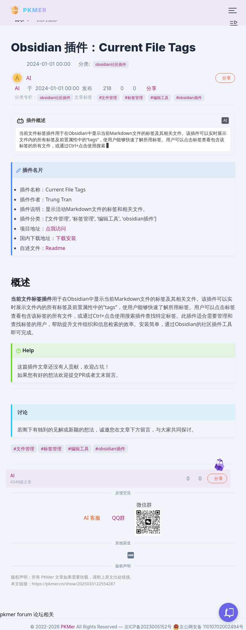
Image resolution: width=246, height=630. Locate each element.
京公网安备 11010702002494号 (208, 627)
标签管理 (134, 97)
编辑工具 (159, 97)
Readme (55, 248)
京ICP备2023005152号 (148, 626)
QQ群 (118, 517)
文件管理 (108, 97)
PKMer (68, 626)
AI (28, 78)
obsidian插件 (188, 97)
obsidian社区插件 (110, 64)
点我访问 (55, 228)
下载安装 (66, 238)
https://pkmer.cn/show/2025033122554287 (73, 584)
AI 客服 (93, 517)
